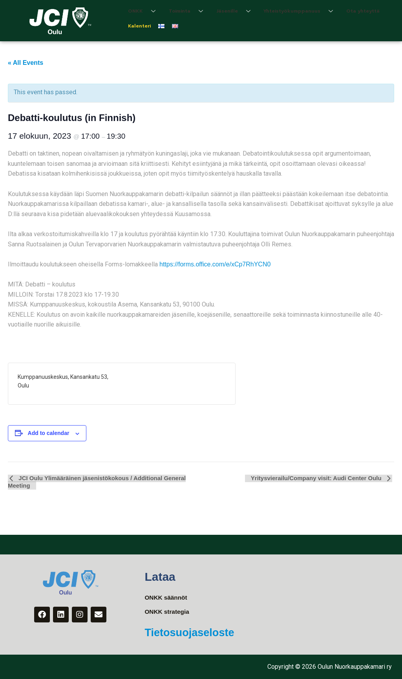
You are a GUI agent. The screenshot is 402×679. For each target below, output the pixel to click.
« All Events (25, 62)
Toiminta (188, 11)
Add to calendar (48, 432)
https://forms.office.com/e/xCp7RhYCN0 (214, 264)
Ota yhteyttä (361, 11)
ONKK (144, 11)
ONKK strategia (167, 611)
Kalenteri (139, 25)
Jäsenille (236, 11)
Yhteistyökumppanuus (300, 11)
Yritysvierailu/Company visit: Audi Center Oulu (318, 477)
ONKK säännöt (166, 597)
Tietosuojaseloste (194, 632)
